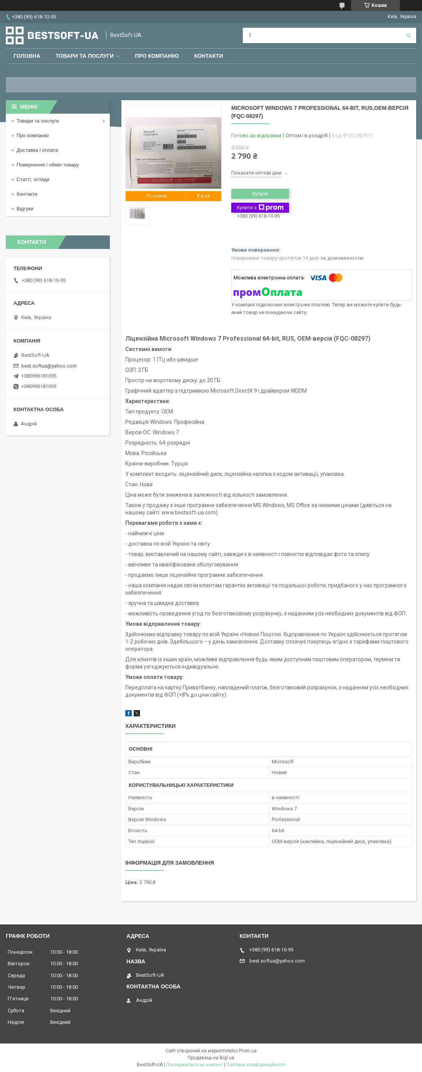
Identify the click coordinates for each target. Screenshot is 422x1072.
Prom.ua (248, 1051)
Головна (26, 56)
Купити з (260, 207)
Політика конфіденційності (255, 1064)
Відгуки (25, 209)
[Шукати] (408, 35)
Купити (260, 194)
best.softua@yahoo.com (49, 366)
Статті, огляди (33, 179)
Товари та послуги (84, 56)
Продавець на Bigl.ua (211, 1057)
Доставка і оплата (37, 150)
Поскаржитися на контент (194, 1064)
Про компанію (157, 56)
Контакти (208, 56)
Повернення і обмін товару (48, 165)
